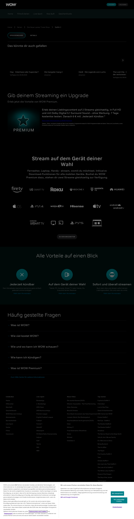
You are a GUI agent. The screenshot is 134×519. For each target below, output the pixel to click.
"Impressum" (8, 513)
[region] (67, 500)
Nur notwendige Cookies (119, 500)
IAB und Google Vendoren (69, 497)
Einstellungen (117, 507)
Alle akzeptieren (117, 493)
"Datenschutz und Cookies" (38, 511)
